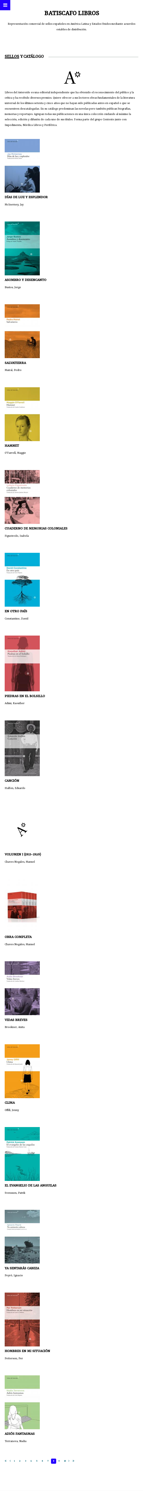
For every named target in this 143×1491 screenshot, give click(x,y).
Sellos (12, 56)
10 (65, 1461)
